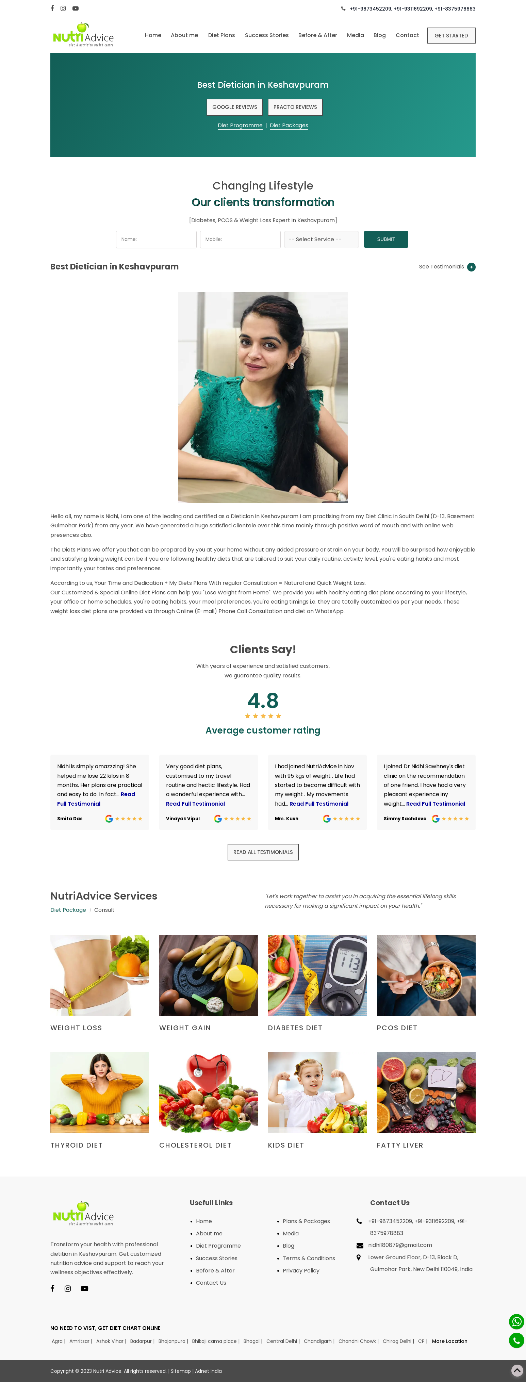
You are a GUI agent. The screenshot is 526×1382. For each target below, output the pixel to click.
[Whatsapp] (516, 1321)
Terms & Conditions (309, 1258)
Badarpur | (143, 1341)
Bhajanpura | (174, 1341)
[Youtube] (76, 8)
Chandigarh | (320, 1341)
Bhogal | (254, 1341)
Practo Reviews (295, 107)
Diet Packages (289, 125)
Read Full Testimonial (195, 804)
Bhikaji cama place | (216, 1341)
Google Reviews (234, 107)
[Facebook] (52, 8)
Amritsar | (81, 1341)
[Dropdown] (321, 239)
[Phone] (516, 1340)
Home (149, 35)
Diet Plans (218, 35)
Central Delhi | (283, 1341)
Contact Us (211, 1283)
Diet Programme (240, 125)
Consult (104, 910)
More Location (449, 1341)
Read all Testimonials (263, 852)
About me (181, 35)
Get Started (451, 35)
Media (353, 35)
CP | (423, 1341)
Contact (406, 35)
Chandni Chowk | (359, 1341)
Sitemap (181, 1371)
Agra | (59, 1341)
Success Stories (264, 35)
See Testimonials (447, 266)
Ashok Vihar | (112, 1341)
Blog (378, 35)
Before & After (315, 35)
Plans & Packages (306, 1221)
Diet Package (68, 910)
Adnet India (208, 1371)
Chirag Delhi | (399, 1341)
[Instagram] (64, 8)
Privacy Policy (301, 1270)
